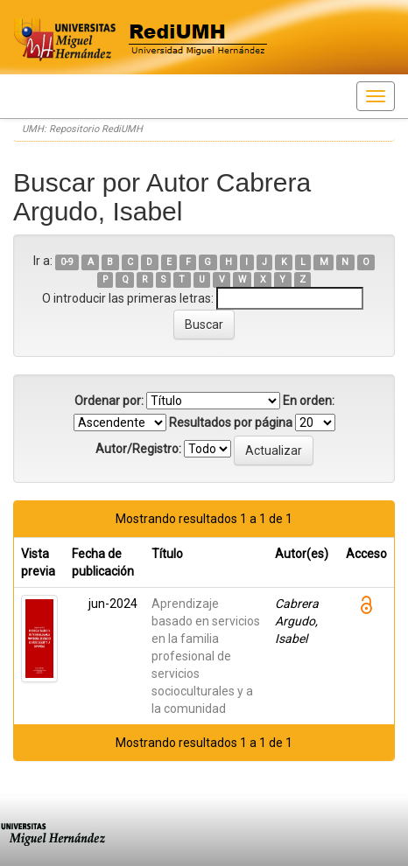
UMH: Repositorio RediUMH (82, 129)
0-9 (67, 262)
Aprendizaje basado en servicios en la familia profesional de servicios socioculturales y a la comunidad (205, 656)
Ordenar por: (109, 401)
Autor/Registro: (138, 449)
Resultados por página (230, 423)
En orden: (308, 401)
